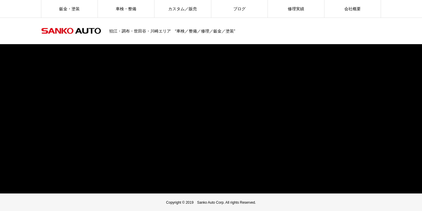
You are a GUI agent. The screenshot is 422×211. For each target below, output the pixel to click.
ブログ (239, 8)
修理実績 (296, 8)
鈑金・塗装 (69, 8)
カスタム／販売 (182, 8)
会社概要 (352, 8)
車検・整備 (126, 8)
